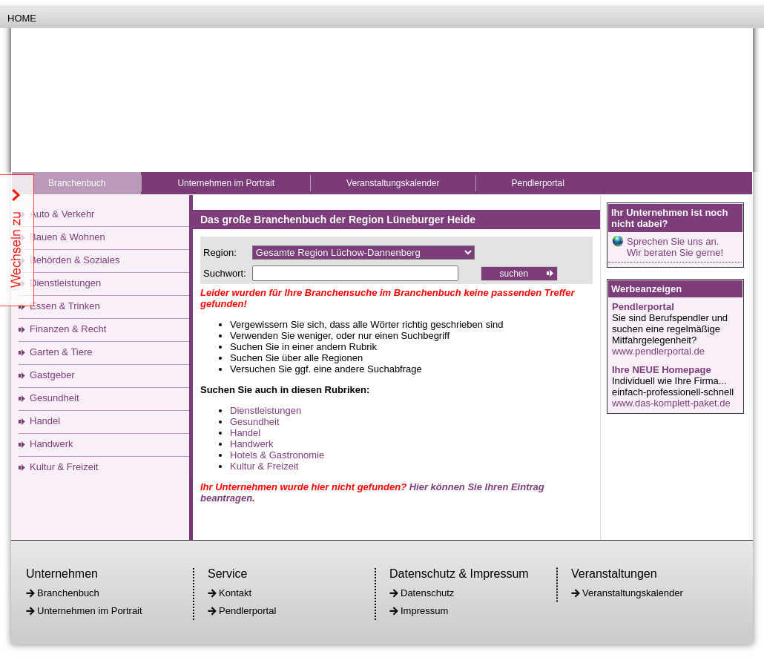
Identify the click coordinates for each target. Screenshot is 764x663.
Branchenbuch (76, 183)
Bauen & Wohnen (67, 237)
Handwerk (51, 443)
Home (21, 18)
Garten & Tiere (61, 351)
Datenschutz (427, 592)
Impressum (424, 610)
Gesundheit (54, 397)
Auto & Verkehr (62, 214)
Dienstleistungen (65, 282)
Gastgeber (52, 374)
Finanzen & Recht (68, 328)
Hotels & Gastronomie (277, 455)
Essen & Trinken (65, 305)
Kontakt (235, 592)
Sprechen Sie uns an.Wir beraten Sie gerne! (675, 247)
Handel (45, 420)
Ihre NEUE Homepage (661, 369)
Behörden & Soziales (74, 259)
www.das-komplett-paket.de (671, 403)
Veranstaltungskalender (392, 183)
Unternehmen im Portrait (225, 183)
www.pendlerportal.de (658, 351)
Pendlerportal (538, 183)
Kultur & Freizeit (64, 466)
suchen (513, 273)
